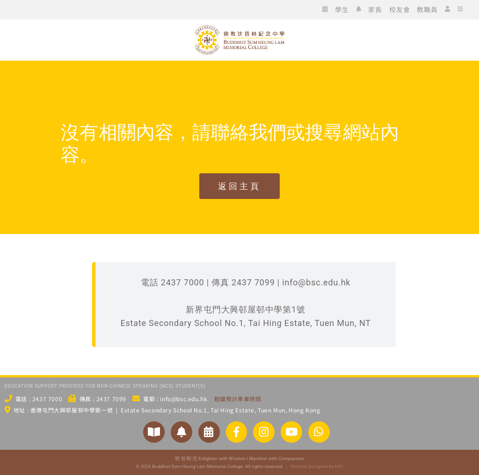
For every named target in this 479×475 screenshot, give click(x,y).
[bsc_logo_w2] (240, 29)
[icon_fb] (49, 9)
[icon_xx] (77, 9)
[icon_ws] (21, 9)
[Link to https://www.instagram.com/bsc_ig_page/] (264, 432)
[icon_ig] (63, 9)
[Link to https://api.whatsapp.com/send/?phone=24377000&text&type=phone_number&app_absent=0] (319, 432)
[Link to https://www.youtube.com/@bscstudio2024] (291, 432)
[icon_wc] (35, 9)
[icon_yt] (91, 9)
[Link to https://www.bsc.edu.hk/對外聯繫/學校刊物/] (154, 432)
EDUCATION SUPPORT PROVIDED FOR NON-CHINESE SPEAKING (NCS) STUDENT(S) (105, 386)
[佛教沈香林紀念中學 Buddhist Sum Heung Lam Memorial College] (239, 71)
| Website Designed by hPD (313, 466)
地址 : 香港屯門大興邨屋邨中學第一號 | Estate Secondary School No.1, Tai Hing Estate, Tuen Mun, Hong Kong (167, 410)
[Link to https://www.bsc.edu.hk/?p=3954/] (209, 432)
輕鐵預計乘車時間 (237, 399)
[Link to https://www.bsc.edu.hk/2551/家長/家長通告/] (181, 432)
